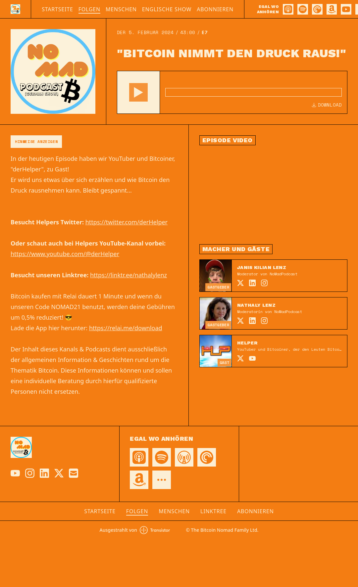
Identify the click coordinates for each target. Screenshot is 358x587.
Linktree (213, 511)
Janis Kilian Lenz (261, 267)
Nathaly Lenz (256, 305)
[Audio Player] (232, 92)
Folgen (89, 9)
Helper (247, 342)
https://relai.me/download (125, 328)
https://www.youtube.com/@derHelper (65, 254)
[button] (138, 92)
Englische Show (166, 9)
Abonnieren (215, 9)
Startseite (57, 9)
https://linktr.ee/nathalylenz (128, 275)
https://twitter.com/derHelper (126, 222)
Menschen (121, 9)
